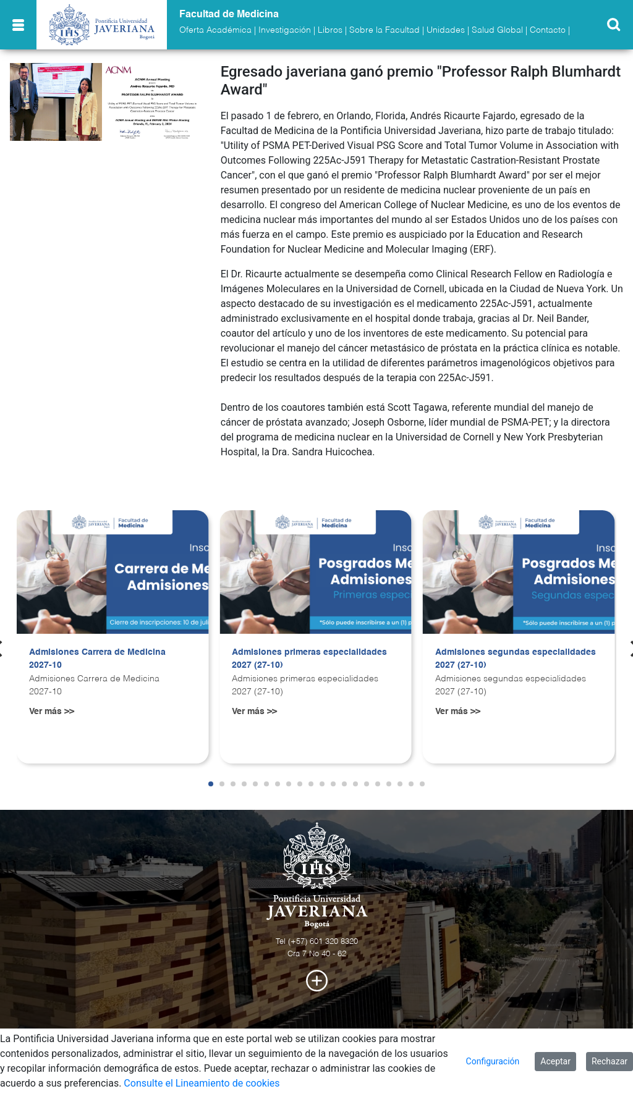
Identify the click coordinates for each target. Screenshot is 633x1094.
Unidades (446, 30)
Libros (330, 30)
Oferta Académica (215, 30)
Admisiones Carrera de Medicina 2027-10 (97, 659)
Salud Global (497, 30)
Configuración (493, 1061)
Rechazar (609, 1061)
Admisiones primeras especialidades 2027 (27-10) (309, 659)
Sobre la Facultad (384, 30)
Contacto (548, 30)
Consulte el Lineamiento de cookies (201, 1083)
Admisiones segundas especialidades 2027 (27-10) (515, 659)
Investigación (284, 30)
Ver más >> (51, 711)
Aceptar (555, 1061)
